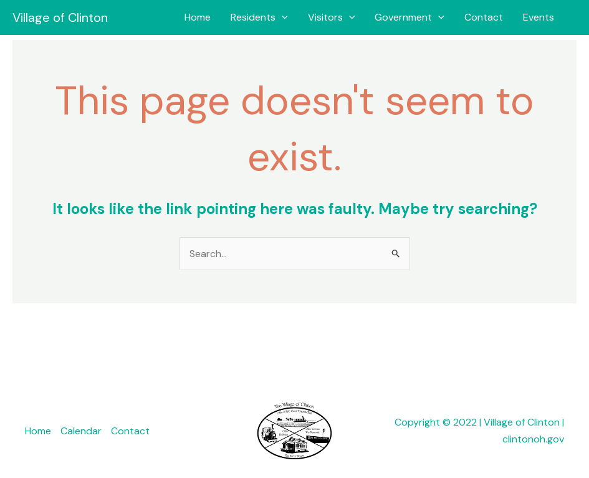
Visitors (331, 17)
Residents (259, 17)
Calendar (81, 430)
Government (409, 17)
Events (538, 17)
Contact (483, 17)
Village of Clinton (60, 17)
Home (197, 17)
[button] (281, 17)
